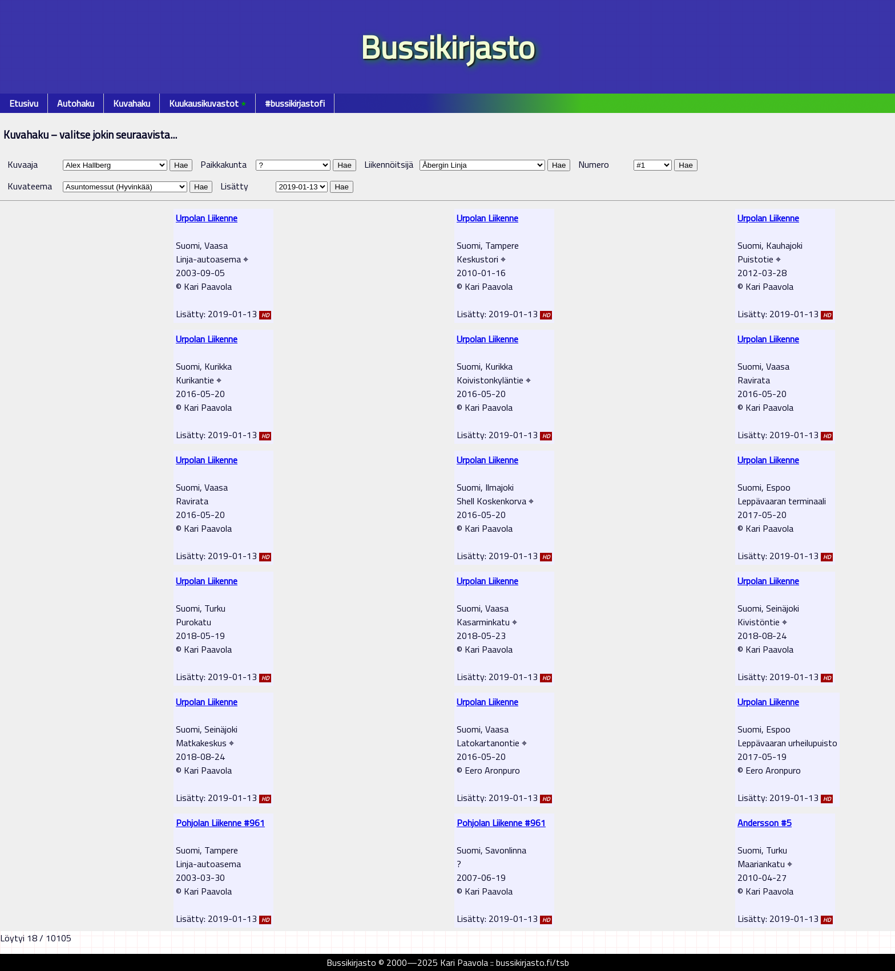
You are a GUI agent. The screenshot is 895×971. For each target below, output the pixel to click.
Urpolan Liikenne (206, 218)
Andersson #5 (764, 823)
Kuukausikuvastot (207, 103)
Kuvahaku (131, 103)
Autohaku (75, 103)
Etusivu (23, 103)
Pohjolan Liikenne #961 (220, 823)
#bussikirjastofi (295, 103)
